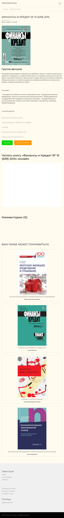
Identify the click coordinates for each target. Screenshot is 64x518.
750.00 (20, 132)
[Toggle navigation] (59, 3)
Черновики (5, 479)
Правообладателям (7, 502)
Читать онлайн (23, 143)
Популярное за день (7, 493)
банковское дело (15, 9)
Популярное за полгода (8, 488)
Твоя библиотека (9, 3)
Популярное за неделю (8, 491)
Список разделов (7, 477)
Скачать (7, 143)
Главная (5, 9)
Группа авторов (12, 69)
